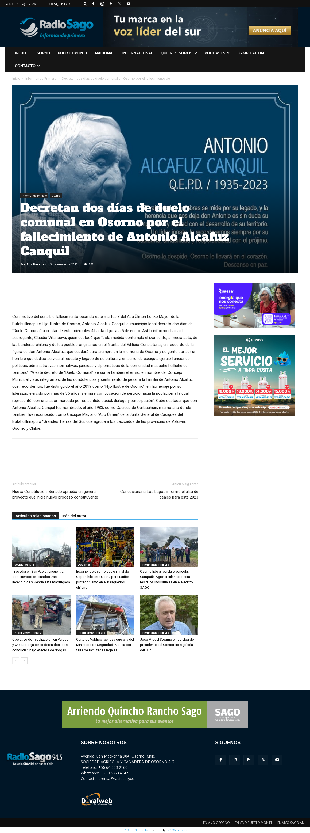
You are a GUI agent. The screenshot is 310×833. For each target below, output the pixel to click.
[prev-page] (15, 660)
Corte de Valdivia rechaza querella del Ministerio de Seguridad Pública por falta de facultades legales (105, 644)
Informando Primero (41, 78)
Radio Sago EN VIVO (59, 4)
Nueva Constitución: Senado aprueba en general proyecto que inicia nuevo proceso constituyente (55, 494)
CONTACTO (27, 66)
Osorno (42, 53)
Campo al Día (251, 53)
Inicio (16, 78)
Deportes (84, 564)
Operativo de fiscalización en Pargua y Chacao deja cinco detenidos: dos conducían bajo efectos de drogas (40, 644)
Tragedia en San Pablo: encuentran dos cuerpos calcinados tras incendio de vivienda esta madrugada (41, 576)
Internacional (137, 53)
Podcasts (217, 53)
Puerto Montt (73, 53)
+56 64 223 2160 (112, 767)
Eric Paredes (36, 264)
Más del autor (74, 516)
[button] (85, 4)
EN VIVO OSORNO (216, 822)
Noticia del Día (24, 564)
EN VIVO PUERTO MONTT (253, 822)
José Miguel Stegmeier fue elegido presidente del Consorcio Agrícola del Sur (167, 644)
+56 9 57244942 (114, 772)
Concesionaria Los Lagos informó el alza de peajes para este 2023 (159, 494)
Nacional (105, 53)
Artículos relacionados (35, 516)
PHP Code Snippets (133, 830)
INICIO (20, 53)
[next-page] (24, 660)
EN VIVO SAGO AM (291, 822)
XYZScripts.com (179, 830)
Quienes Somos (179, 53)
